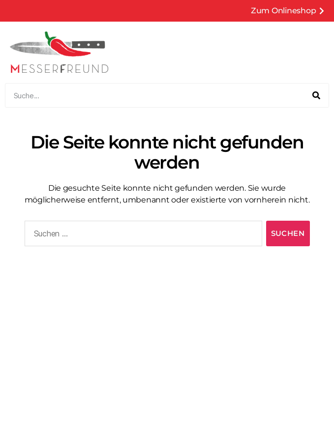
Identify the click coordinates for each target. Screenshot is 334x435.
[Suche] (316, 95)
